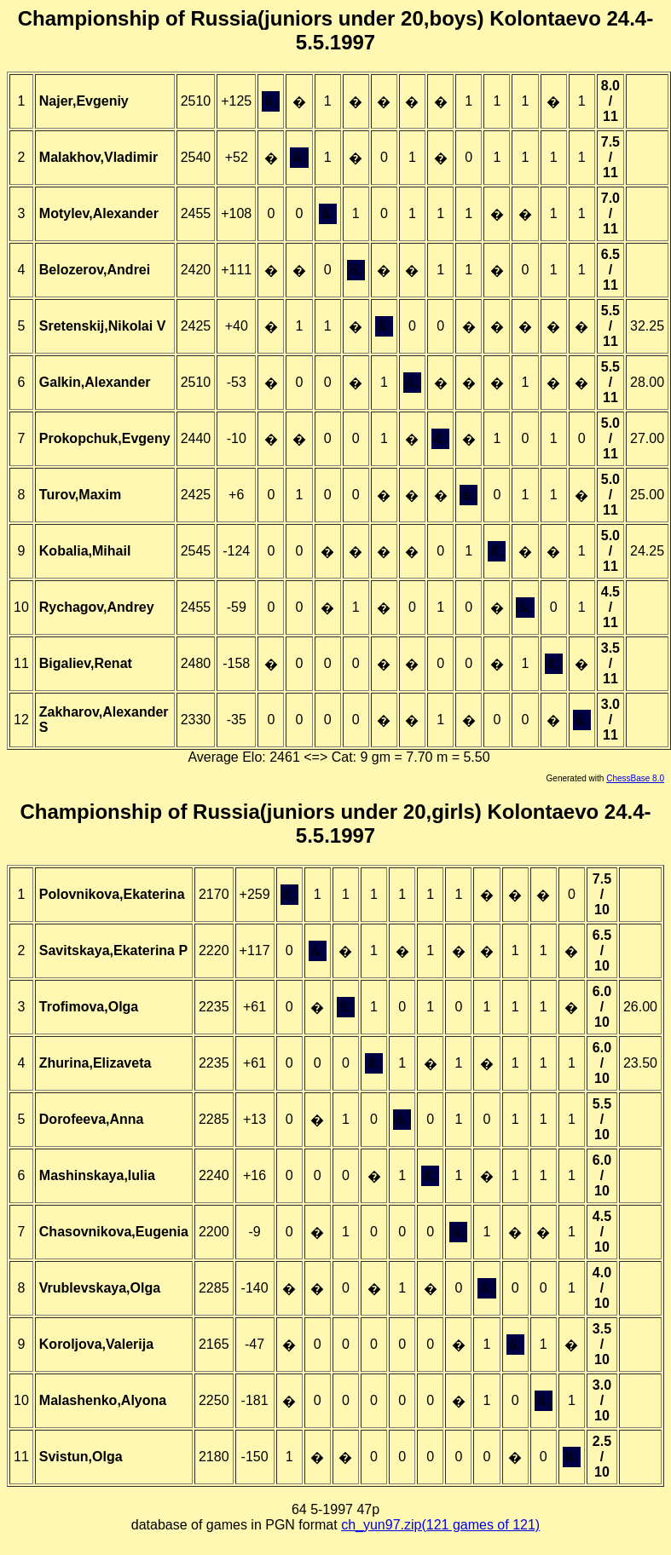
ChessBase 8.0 (635, 778)
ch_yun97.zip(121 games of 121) (440, 1525)
